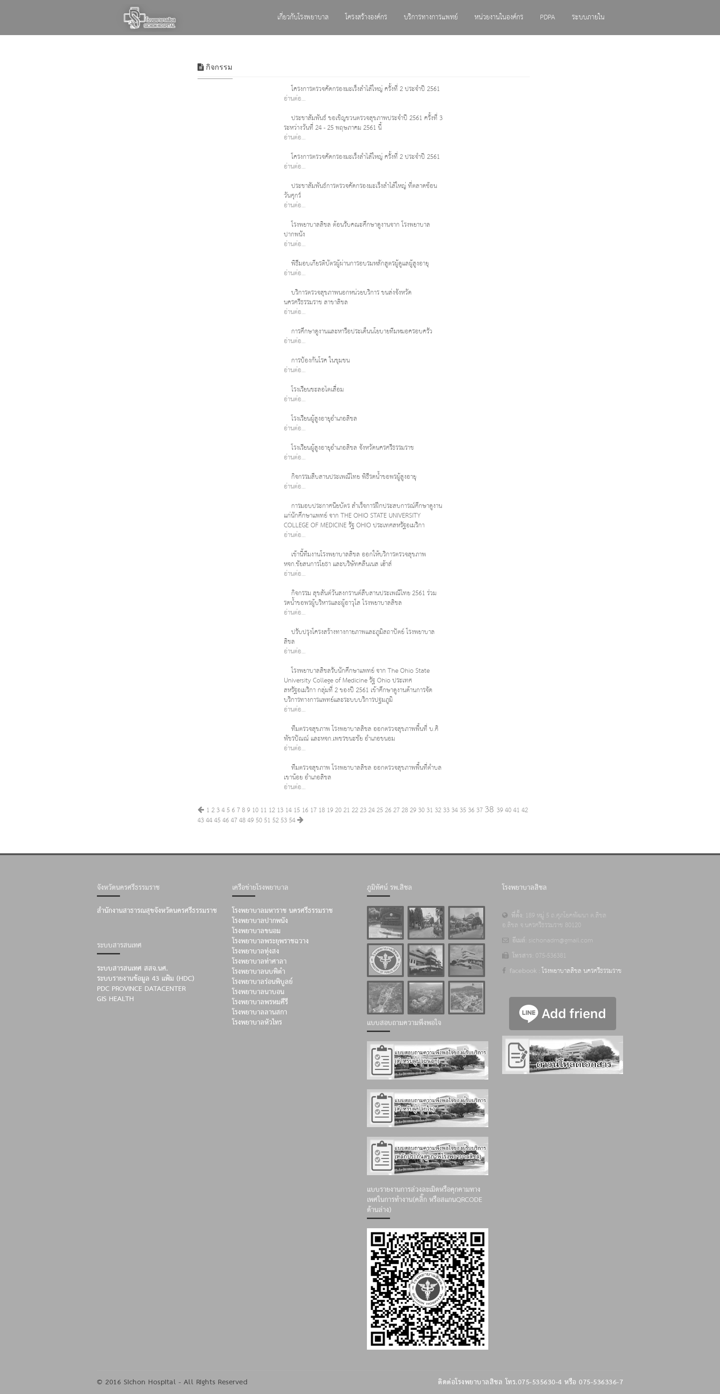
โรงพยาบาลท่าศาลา (259, 961)
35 (463, 810)
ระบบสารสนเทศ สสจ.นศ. (132, 968)
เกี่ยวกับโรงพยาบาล (303, 17)
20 (338, 810)
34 (454, 810)
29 (413, 810)
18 (321, 810)
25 (380, 810)
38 (489, 810)
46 (225, 821)
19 (330, 810)
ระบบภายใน (588, 17)
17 (313, 810)
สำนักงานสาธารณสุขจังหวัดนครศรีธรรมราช (157, 911)
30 (421, 810)
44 (209, 821)
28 (405, 810)
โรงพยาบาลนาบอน (258, 992)
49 (250, 821)
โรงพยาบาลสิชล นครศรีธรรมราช (582, 971)
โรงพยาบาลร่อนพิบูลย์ (262, 982)
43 (201, 821)
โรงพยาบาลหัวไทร (257, 1022)
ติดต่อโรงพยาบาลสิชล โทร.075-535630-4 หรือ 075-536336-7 (530, 1382)
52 (275, 821)
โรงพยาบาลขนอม (256, 931)
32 (438, 810)
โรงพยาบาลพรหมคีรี (260, 1002)
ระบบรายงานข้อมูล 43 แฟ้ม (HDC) (145, 978)
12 (272, 810)
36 (471, 810)
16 (305, 810)
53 (284, 821)
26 (388, 810)
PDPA (547, 17)
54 (292, 821)
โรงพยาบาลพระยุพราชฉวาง (270, 941)
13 (280, 810)
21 (346, 810)
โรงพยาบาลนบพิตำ (258, 972)
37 (479, 810)
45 (217, 821)
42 (525, 810)
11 (263, 810)
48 (242, 821)
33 (446, 810)
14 (288, 810)
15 (297, 810)
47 (234, 821)
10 (255, 810)
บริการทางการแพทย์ (431, 17)
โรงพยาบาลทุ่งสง (255, 951)
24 (371, 810)
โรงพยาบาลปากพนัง (260, 921)
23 (363, 810)
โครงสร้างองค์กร (366, 17)
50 (259, 821)
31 (429, 810)
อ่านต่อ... (295, 99)
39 (500, 810)
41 (516, 810)
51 (267, 821)
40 (508, 810)
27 (396, 810)
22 (355, 810)
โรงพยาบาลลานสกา (259, 1012)
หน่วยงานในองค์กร (498, 17)
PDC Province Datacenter (141, 989)
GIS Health (115, 999)
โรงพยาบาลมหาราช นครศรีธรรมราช (282, 911)
